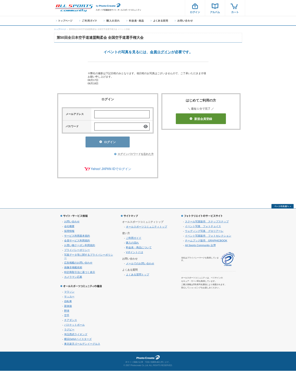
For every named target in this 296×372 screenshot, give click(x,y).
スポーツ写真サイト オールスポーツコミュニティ (74, 8)
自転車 (68, 302)
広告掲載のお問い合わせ (78, 263)
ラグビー (69, 330)
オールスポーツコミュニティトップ (146, 227)
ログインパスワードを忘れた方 (136, 155)
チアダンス (70, 321)
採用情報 (69, 232)
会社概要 (69, 227)
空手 (66, 316)
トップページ (64, 20)
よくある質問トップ (137, 275)
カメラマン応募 (73, 278)
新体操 (68, 307)
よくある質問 (159, 20)
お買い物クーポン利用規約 (79, 246)
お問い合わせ (184, 20)
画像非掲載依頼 (73, 268)
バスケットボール (74, 326)
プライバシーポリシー (77, 251)
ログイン (195, 8)
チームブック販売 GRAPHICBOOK (206, 241)
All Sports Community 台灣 (200, 246)
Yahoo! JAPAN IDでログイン (111, 170)
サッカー (69, 297)
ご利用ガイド (88, 20)
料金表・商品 (135, 20)
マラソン (69, 292)
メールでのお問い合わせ (140, 264)
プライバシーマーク (228, 260)
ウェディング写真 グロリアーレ (204, 232)
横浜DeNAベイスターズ (78, 340)
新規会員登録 (201, 119)
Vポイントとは (134, 253)
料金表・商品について (139, 248)
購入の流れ (112, 20)
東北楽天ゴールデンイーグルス (82, 345)
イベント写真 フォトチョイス (203, 227)
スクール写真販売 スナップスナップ (207, 222)
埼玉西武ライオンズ (75, 335)
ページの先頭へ (282, 207)
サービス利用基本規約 (77, 236)
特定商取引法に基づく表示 (79, 273)
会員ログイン (160, 52)
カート (235, 8)
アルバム (215, 8)
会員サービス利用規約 (77, 241)
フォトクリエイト (148, 358)
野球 (66, 311)
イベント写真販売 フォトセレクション (208, 236)
